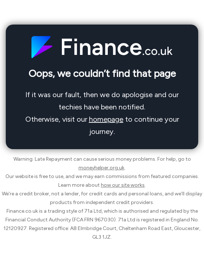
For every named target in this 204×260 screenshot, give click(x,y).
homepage (106, 119)
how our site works (123, 185)
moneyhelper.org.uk (101, 168)
